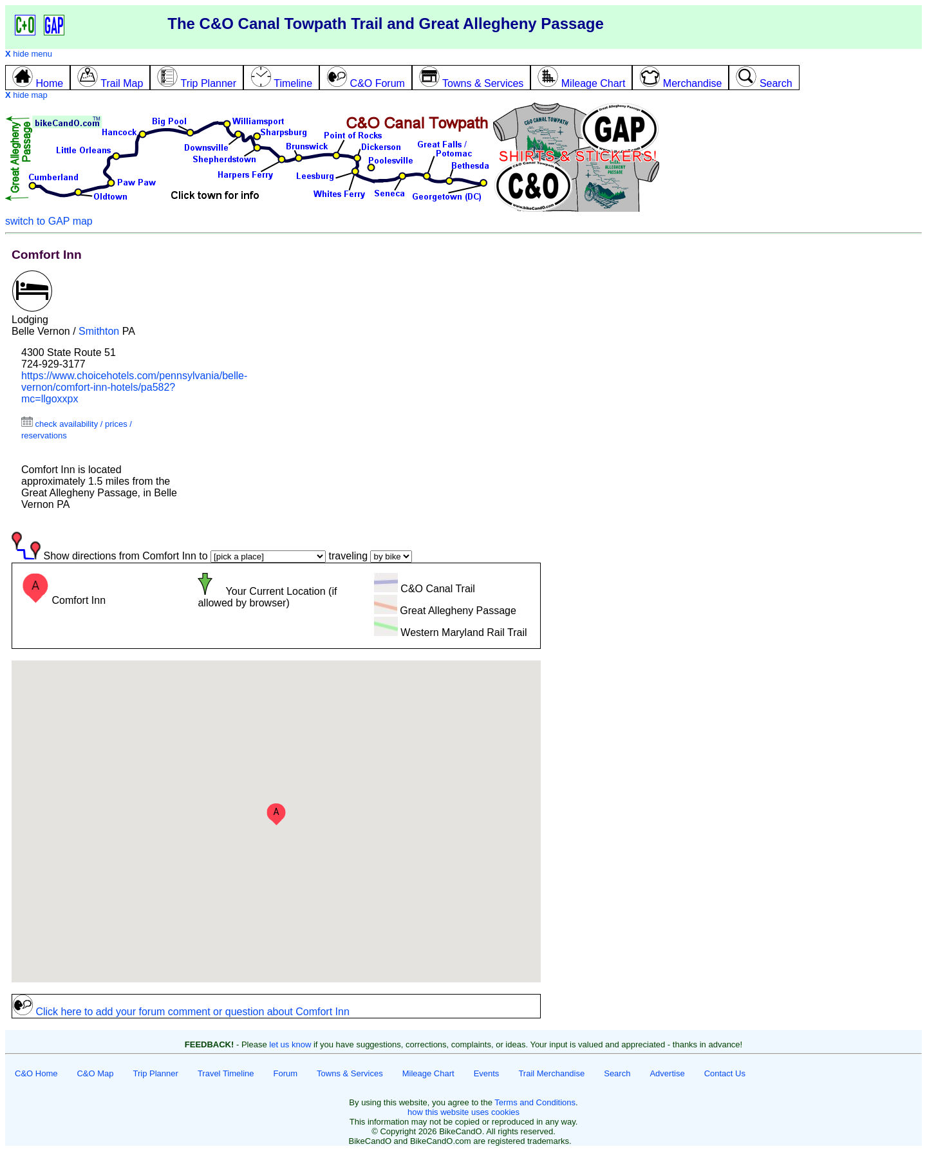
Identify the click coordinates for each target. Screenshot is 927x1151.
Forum (286, 1073)
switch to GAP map (49, 221)
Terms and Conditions (535, 1102)
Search (617, 1073)
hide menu (28, 54)
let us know (290, 1044)
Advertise (667, 1073)
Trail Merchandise (551, 1073)
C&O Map (95, 1073)
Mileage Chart (428, 1073)
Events (487, 1073)
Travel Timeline (226, 1073)
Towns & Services (350, 1073)
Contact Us (724, 1073)
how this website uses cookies (463, 1112)
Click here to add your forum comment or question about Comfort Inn (181, 1011)
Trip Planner (155, 1073)
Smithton (99, 331)
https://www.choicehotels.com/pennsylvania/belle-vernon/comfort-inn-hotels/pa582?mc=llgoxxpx (134, 387)
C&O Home (36, 1073)
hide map (26, 95)
